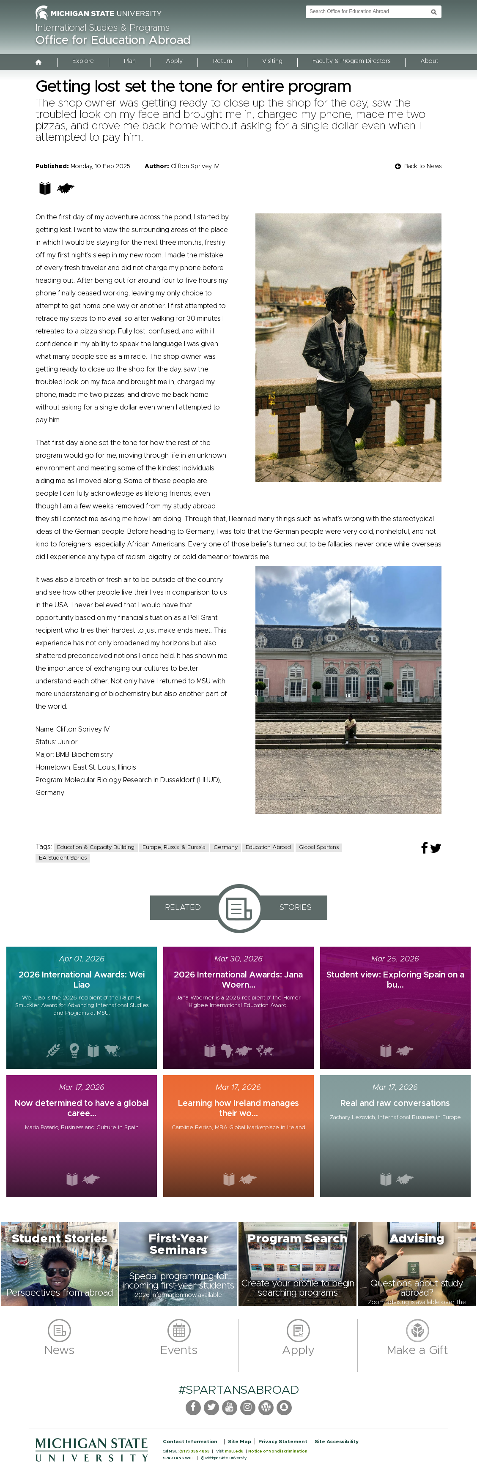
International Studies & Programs (103, 28)
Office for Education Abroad (113, 40)
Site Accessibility (337, 1441)
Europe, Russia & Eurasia (174, 847)
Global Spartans (319, 847)
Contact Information (190, 1441)
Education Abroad (268, 847)
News (59, 1351)
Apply (174, 61)
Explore (83, 61)
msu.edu (234, 1451)
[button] (59, 1264)
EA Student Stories (63, 858)
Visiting (272, 61)
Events (178, 1351)
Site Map (239, 1441)
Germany (226, 847)
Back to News (422, 166)
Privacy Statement (282, 1441)
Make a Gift (417, 1351)
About (429, 61)
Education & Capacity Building (95, 847)
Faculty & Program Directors (351, 61)
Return (222, 61)
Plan (130, 61)
